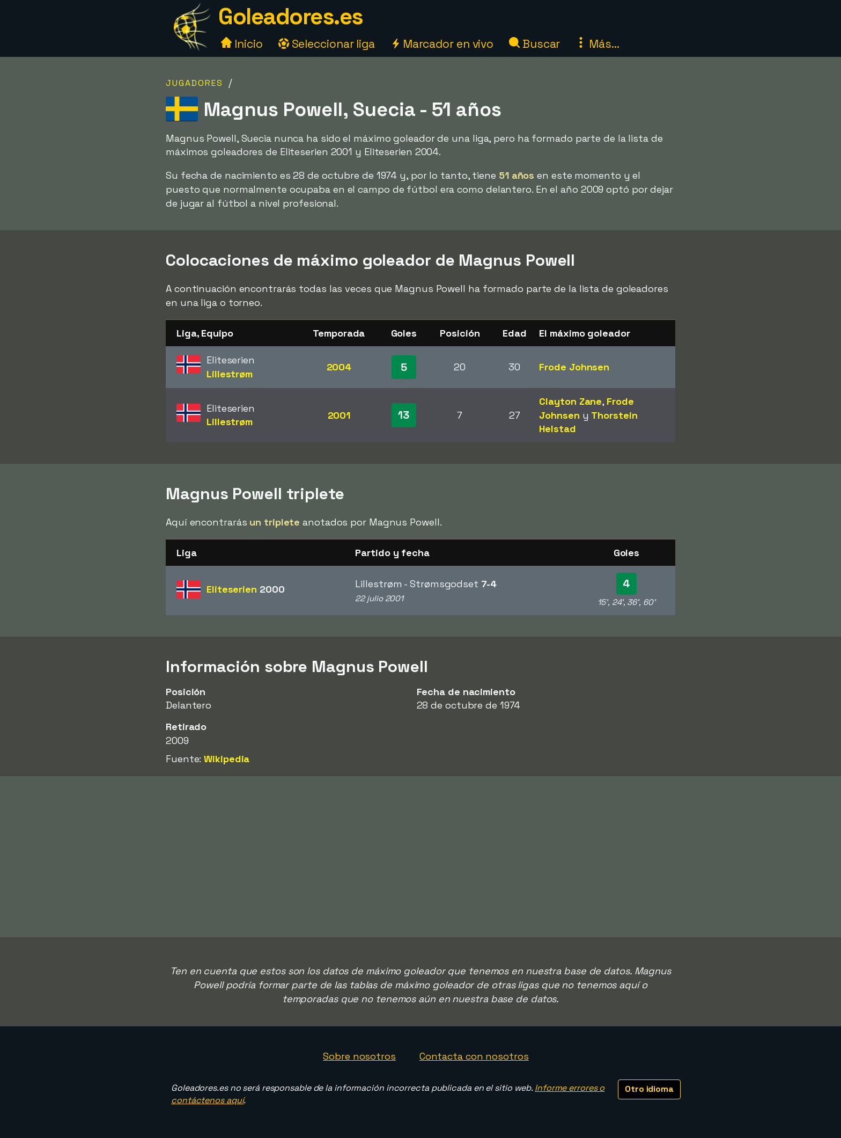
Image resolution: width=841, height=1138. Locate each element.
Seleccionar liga (326, 44)
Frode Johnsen (574, 367)
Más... (597, 44)
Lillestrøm (229, 374)
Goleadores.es (290, 16)
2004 (339, 367)
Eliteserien (245, 589)
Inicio (241, 44)
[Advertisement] (420, 857)
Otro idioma (649, 1089)
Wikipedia (226, 759)
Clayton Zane (570, 401)
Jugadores (194, 83)
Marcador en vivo (441, 44)
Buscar (534, 44)
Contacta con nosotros (474, 1056)
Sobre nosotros (359, 1056)
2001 (339, 415)
